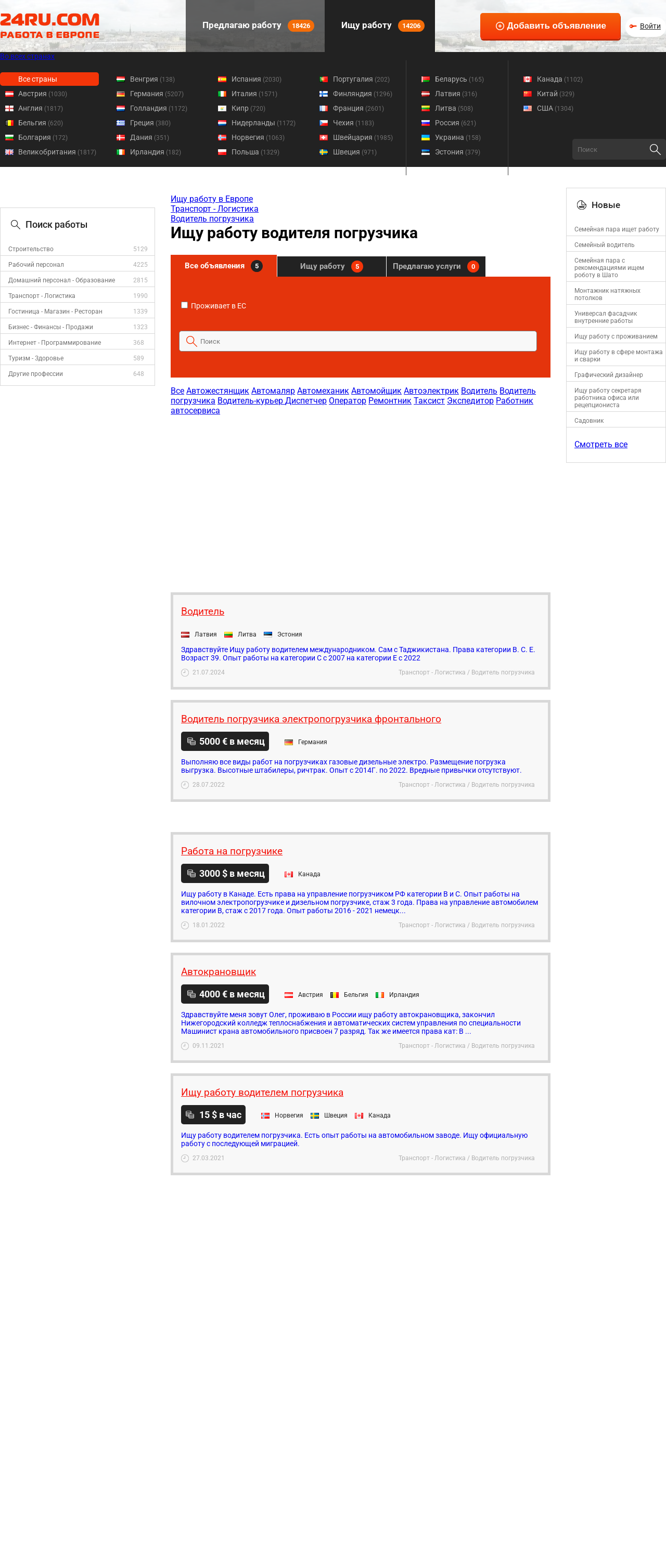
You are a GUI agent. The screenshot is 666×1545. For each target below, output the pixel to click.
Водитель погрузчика (212, 219)
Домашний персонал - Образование (61, 280)
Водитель (479, 391)
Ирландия (155, 152)
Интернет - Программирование (54, 342)
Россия (455, 123)
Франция (358, 108)
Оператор (347, 401)
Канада (560, 79)
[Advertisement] (360, 499)
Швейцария (363, 137)
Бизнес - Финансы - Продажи (50, 327)
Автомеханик (323, 391)
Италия (254, 93)
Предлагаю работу (257, 26)
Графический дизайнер (608, 375)
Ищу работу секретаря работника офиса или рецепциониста (608, 398)
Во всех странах (27, 56)
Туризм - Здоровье (35, 358)
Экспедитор (470, 401)
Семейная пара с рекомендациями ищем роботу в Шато (609, 268)
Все (177, 391)
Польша (255, 152)
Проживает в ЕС (213, 306)
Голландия (158, 108)
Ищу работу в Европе (212, 199)
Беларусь (459, 79)
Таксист (429, 401)
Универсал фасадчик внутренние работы (605, 317)
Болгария (43, 137)
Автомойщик (376, 391)
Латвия (456, 93)
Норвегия (258, 137)
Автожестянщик (217, 391)
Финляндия (362, 93)
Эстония (457, 152)
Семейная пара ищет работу (616, 229)
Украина (458, 137)
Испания (256, 79)
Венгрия (152, 79)
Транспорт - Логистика (41, 296)
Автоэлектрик (431, 391)
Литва (454, 108)
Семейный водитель (604, 245)
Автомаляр (273, 391)
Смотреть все (600, 444)
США (555, 108)
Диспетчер (306, 401)
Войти (650, 26)
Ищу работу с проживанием (616, 336)
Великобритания (57, 152)
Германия (157, 93)
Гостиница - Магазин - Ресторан (55, 311)
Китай (555, 93)
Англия (40, 108)
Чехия (353, 123)
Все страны (37, 79)
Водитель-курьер (251, 401)
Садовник (589, 420)
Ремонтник (390, 401)
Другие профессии (35, 374)
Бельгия (40, 123)
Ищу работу (382, 26)
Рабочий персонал (36, 264)
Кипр (248, 108)
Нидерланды (264, 123)
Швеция (355, 152)
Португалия (361, 79)
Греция (150, 123)
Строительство (31, 249)
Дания (149, 137)
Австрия (42, 93)
